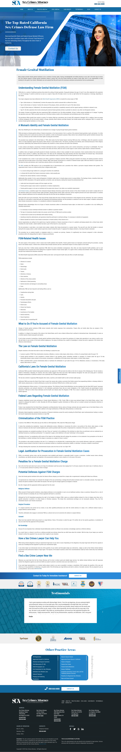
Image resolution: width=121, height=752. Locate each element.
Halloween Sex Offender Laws (40, 671)
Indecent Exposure (37, 674)
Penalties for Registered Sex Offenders (71, 676)
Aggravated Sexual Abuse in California (70, 659)
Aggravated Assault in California (41, 659)
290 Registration (37, 657)
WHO (22, 165)
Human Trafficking (65, 669)
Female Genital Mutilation (67, 666)
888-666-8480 (99, 4)
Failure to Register (66, 662)
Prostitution (36, 679)
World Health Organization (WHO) (51, 99)
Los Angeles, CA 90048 (94, 712)
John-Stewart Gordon (24, 191)
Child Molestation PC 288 (39, 664)
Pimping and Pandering (39, 676)
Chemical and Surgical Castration (41, 662)
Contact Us (11, 48)
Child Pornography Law (38, 666)
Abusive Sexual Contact (67, 657)
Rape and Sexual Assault (67, 678)
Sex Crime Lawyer (34, 555)
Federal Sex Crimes (66, 664)
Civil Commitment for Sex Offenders (42, 669)
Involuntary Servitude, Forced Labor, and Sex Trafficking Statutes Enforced (72, 672)
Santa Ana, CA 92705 (76, 712)
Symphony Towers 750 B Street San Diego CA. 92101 (24, 713)
